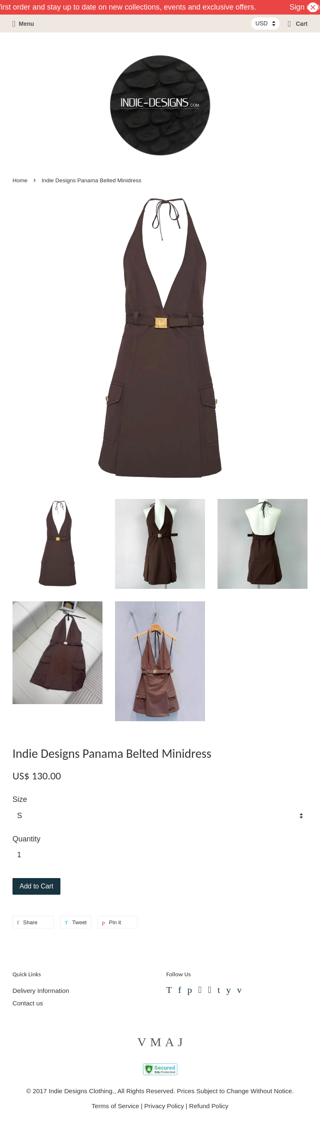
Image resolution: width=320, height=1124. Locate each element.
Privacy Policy (164, 1105)
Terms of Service (115, 1105)
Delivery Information (40, 990)
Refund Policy (208, 1105)
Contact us (27, 1003)
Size (19, 799)
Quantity (26, 839)
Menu (23, 23)
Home (20, 180)
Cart (298, 23)
